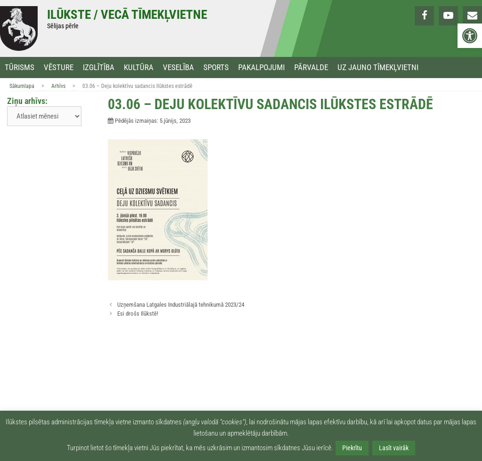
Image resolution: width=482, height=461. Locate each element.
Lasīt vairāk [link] (394, 448)
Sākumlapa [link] (21, 86)
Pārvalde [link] (311, 67)
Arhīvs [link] (58, 86)
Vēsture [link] (58, 67)
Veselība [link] (178, 67)
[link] (470, 36)
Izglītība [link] (98, 67)
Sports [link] (216, 67)
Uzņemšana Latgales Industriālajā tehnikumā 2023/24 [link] (180, 304)
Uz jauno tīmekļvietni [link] (377, 67)
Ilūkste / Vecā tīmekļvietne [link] (127, 14)
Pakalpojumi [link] (261, 67)
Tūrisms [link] (19, 67)
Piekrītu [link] (352, 448)
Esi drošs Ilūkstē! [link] (137, 313)
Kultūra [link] (138, 67)
